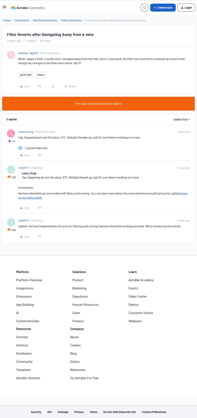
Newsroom (77, 370)
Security (36, 412)
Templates (23, 370)
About (74, 337)
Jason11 (23, 168)
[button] (4, 8)
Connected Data (27, 321)
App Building (25, 304)
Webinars (135, 321)
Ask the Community (45, 20)
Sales (76, 313)
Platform (22, 272)
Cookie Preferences (154, 412)
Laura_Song (25, 132)
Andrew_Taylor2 (28, 53)
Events (133, 288)
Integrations (24, 288)
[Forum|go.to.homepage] (28, 8)
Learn (133, 272)
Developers (24, 353)
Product (78, 280)
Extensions (24, 296)
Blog (73, 353)
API (49, 412)
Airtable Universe (28, 378)
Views (40, 75)
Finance (78, 321)
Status (75, 361)
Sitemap (63, 412)
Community (21, 20)
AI (17, 313)
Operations (80, 296)
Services (22, 345)
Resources (23, 329)
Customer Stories (141, 313)
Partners (22, 337)
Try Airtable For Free (84, 378)
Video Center (138, 296)
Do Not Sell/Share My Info (119, 412)
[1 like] (32, 148)
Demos (134, 304)
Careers (75, 345)
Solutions (79, 272)
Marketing (79, 288)
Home (7, 20)
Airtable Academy (141, 280)
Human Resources (85, 304)
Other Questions (71, 20)
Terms (93, 412)
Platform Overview (29, 280)
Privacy (79, 412)
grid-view (26, 75)
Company (77, 329)
